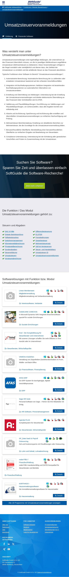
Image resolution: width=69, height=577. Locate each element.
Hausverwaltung (28, 496)
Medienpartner (27, 530)
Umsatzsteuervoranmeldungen (12, 9)
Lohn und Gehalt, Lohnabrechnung (35, 451)
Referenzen (5, 527)
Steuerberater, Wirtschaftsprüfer (19, 348)
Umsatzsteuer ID (41, 253)
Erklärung (9, 36)
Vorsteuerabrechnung (13, 259)
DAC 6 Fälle (9, 231)
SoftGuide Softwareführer (13, 7)
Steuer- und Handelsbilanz (45, 249)
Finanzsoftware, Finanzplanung (33, 370)
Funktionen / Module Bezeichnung (35, 7)
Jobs (3, 530)
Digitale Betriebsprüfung (14, 234)
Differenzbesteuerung (43, 231)
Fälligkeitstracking (11, 237)
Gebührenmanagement (13, 240)
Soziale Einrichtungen (30, 325)
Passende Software (25, 36)
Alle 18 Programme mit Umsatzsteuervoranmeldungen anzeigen (34, 503)
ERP (23, 391)
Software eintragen (29, 525)
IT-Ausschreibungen (51, 525)
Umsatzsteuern (10, 255)
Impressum (5, 532)
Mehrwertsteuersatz (43, 244)
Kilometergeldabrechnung (14, 244)
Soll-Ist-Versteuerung (43, 246)
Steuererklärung (11, 253)
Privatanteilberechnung (13, 246)
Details (60, 303)
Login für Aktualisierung (30, 532)
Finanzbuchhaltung (14, 475)
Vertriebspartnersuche (51, 527)
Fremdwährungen (42, 237)
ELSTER (38, 234)
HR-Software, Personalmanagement (35, 412)
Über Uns (5, 525)
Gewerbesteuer (41, 240)
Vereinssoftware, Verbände (32, 303)
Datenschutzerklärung (44, 572)
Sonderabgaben (11, 249)
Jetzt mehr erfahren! (34, 186)
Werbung (26, 527)
